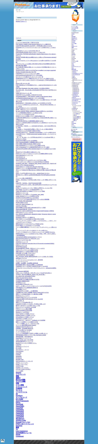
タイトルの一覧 (74, 129)
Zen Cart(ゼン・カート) (22, 349)
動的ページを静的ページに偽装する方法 (27, 322)
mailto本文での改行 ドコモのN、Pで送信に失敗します (31, 304)
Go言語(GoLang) (75, 32)
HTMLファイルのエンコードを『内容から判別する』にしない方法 (34, 188)
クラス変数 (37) (77, 113)
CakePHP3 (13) (76, 90)
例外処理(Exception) (21, 246)
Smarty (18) (74, 109)
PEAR (18, 434)
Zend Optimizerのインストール (24, 155)
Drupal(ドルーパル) (23, 422)
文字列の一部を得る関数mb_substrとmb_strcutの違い (30, 274)
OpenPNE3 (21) (76, 96)
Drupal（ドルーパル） (22, 364)
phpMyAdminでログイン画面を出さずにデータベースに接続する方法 (35, 78)
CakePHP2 (20, 411)
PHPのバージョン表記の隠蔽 (24, 309)
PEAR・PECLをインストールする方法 (26, 109)
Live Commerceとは (21, 158)
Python (73, 59)
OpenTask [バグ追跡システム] (24, 318)
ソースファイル (21, 392)
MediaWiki (19, 356)
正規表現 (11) (75, 108)
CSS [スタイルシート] (76, 66)
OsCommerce (19, 351)
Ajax (73, 63)
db (17, 394)
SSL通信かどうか (21, 282)
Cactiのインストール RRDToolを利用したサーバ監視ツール (32, 168)
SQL (73, 67)
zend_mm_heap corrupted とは (24, 204)
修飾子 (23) (76, 119)
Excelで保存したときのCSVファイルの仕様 (28, 225)
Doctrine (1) (74, 78)
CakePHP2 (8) (76, 92)
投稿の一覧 (73, 130)
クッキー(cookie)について (23, 331)
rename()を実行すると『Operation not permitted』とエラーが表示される (36, 132)
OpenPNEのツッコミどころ (23, 338)
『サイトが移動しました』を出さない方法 (27, 323)
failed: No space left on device (24, 278)
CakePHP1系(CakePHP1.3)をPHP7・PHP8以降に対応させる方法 (34, 46)
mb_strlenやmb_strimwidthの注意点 (25, 276)
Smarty (18, 372)
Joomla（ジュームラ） (22, 362)
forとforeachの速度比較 (22, 271)
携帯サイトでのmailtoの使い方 (24, 302)
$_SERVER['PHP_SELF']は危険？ (25, 255)
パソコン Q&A (75, 26)
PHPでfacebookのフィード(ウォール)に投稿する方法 (30, 145)
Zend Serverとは (20, 157)
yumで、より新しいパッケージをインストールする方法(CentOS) (34, 286)
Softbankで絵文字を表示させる (24, 327)
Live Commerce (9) (76, 74)
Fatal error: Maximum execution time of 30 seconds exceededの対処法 (35, 243)
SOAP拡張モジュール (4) (77, 73)
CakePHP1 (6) (76, 93)
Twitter (73, 50)
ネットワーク (74, 48)
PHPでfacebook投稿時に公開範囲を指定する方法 (29, 142)
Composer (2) (75, 70)
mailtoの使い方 (20, 300)
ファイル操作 (19, 371)
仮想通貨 (73, 36)
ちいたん (19, 390)
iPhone (73, 52)
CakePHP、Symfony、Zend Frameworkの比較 (28, 183)
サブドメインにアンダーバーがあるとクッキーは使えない (32, 230)
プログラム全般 (75, 61)
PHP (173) (74, 69)
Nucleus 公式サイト (21, 21)
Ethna (18, 403)
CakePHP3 (20, 413)
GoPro (73, 33)
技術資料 (73, 54)
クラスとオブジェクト (22, 261)
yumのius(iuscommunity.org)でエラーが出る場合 (29, 75)
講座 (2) (74, 77)
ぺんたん (51, 441)
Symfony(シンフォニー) (22, 346)
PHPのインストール (21, 245)
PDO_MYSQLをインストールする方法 (26, 108)
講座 (17, 427)
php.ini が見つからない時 (23, 83)
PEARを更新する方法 (22, 202)
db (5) (75, 106)
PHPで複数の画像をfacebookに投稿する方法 (28, 144)
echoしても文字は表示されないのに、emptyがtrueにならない (33, 173)
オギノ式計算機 (75, 27)
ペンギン (73, 125)
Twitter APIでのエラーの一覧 (24, 93)
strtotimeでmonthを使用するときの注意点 (27, 197)
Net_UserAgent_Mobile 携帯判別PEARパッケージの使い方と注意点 (34, 256)
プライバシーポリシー (75, 136)
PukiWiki (18, 354)
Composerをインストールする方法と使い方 (28, 50)
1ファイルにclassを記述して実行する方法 (27, 42)
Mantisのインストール (22, 193)
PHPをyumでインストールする (24, 212)
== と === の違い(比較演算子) (24, 178)
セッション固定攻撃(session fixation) (26, 325)
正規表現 (19, 388)
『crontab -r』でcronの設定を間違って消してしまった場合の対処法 (34, 129)
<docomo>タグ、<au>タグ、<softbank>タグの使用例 (30, 320)
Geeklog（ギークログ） (22, 367)
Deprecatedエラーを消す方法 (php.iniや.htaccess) (29, 166)
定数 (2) (75, 115)
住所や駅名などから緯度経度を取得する (27, 287)
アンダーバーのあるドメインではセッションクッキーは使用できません (35, 232)
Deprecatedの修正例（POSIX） (24, 209)
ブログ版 (73, 29)
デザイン (73, 62)
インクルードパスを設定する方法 (25, 114)
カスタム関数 (21, 381)
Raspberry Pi (74, 38)
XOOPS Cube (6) (75, 83)
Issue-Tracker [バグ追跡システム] (25, 313)
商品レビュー (74, 39)
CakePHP (18, 345)
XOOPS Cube (19, 366)
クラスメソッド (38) (78, 112)
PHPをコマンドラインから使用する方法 (27, 250)
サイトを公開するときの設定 (24, 330)
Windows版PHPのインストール (24, 341)
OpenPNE (18, 353)
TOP (17, 9)
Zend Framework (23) (76, 98)
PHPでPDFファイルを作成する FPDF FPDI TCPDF (30, 219)
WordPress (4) (75, 85)
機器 (73, 47)
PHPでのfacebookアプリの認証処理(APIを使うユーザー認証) (32, 147)
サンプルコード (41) (76, 101)
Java (73, 124)
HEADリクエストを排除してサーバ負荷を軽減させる (30, 116)
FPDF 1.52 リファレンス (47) (77, 81)
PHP (19, 9)
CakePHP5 (20, 417)
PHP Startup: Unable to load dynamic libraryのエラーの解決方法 (33, 44)
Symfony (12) (75, 102)
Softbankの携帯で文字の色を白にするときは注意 (29, 299)
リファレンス (21, 374)
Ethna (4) (74, 97)
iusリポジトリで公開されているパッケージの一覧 (29, 77)
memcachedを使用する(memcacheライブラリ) (29, 237)
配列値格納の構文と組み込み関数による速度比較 (29, 264)
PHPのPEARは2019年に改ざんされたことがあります (30, 52)
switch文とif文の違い (21, 206)
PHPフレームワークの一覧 (23, 240)
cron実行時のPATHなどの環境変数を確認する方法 (29, 121)
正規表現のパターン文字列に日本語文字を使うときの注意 (32, 266)
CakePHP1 (20, 410)
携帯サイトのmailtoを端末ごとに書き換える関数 (29, 294)
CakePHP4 (20, 415)
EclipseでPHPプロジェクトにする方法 (26, 297)
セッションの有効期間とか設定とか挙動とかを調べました (32, 333)
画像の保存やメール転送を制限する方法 (27, 251)
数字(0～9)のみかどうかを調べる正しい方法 (28, 305)
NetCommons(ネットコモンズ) (24, 361)
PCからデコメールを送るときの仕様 (26, 307)
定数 (17, 383)
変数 (17, 376)
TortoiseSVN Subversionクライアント (21, 0)
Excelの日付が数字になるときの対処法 (26, 140)
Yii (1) (73, 76)
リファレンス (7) (76, 111)
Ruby (73, 51)
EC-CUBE (18, 348)
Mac (73, 44)
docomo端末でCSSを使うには (24, 284)
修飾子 (18, 378)
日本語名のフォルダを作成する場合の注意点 (28, 131)
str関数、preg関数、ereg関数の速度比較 (27, 263)
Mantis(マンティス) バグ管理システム (26, 343)
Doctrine (19, 426)
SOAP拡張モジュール (24, 433)
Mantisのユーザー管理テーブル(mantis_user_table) (30, 194)
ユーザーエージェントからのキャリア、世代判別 (29, 260)
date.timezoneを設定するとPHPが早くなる (28, 238)
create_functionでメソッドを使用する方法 (27, 196)
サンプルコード (21, 397)
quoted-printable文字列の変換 (24, 310)
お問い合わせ (73, 133)
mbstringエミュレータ (22, 242)
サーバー (73, 55)
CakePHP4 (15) (76, 89)
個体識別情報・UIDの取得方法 (24, 336)
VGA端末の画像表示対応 (22, 281)
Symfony (19, 395)
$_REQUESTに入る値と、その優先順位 (27, 291)
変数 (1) (75, 120)
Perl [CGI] (74, 58)
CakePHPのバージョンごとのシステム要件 (28, 73)
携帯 (73, 121)
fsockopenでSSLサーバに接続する (25, 217)
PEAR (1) (74, 71)
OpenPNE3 (20, 406)
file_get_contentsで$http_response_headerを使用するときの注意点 (34, 111)
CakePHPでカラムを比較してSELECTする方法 (29, 95)
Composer (20, 436)
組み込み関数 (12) (77, 117)
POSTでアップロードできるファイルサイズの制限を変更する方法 (34, 153)
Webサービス (74, 46)
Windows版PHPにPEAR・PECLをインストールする (30, 248)
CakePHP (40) (75, 86)
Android (73, 42)
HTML (73, 65)
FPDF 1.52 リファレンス (25, 424)
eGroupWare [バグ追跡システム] (25, 317)
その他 (73, 57)
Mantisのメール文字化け (22, 312)
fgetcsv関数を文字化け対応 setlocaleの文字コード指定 (31, 207)
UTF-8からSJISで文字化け (23, 369)
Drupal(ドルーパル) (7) (76, 82)
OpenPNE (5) (75, 94)
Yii (17, 429)
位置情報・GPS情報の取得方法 (24, 328)
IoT (72, 35)
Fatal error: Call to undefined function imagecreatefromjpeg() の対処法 (35, 211)
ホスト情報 (74, 43)
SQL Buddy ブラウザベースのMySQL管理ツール (29, 189)
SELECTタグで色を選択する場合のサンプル (28, 152)
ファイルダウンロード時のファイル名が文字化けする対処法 (32, 162)
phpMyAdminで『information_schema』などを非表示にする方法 (33, 103)
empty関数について (21, 289)
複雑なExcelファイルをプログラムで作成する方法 (29, 224)
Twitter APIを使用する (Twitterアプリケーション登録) (30, 191)
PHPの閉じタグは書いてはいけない (26, 253)
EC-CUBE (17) (75, 100)
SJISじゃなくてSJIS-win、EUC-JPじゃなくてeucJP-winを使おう (34, 273)
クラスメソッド (21, 387)
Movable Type (19, 359)
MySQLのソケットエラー (23, 295)
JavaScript (74, 123)
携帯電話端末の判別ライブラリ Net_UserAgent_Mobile (31, 335)
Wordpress (19, 358)
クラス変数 (20, 385)
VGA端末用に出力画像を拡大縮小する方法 (27, 279)
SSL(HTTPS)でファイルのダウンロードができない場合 (31, 160)
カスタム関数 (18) (77, 116)
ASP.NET (74, 40)
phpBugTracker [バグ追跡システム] (25, 315)
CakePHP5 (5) (76, 88)
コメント (18, 38)
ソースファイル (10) (77, 105)
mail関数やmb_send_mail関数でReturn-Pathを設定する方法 (32, 292)
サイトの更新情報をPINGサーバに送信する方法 (29, 113)
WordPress (20, 418)
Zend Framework (22, 401)
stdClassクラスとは (21, 258)
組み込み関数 (20, 380)
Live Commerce (22, 431)
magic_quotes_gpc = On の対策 (24, 340)
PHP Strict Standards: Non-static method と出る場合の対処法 (32, 88)
